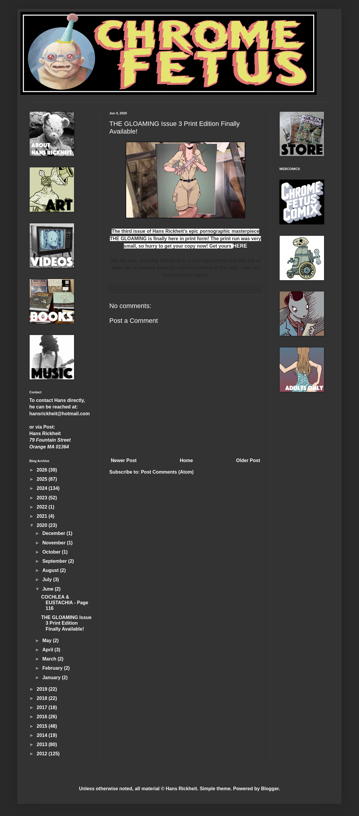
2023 (43, 497)
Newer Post (124, 460)
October (52, 551)
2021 (43, 516)
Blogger (270, 788)
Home (186, 460)
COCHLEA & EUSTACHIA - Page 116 (64, 602)
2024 (43, 488)
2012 (43, 753)
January (52, 677)
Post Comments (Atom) (167, 471)
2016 (43, 716)
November (54, 542)
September (55, 561)
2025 (43, 479)
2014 (43, 735)
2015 (43, 726)
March (50, 658)
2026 (43, 469)
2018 (43, 698)
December (54, 533)
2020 (43, 525)
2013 (43, 744)
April (48, 649)
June (48, 588)
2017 (43, 707)
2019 (43, 689)
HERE (240, 246)
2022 (43, 506)
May (47, 640)
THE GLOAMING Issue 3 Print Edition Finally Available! (66, 623)
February (53, 668)
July (47, 579)
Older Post (248, 460)
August (51, 570)
